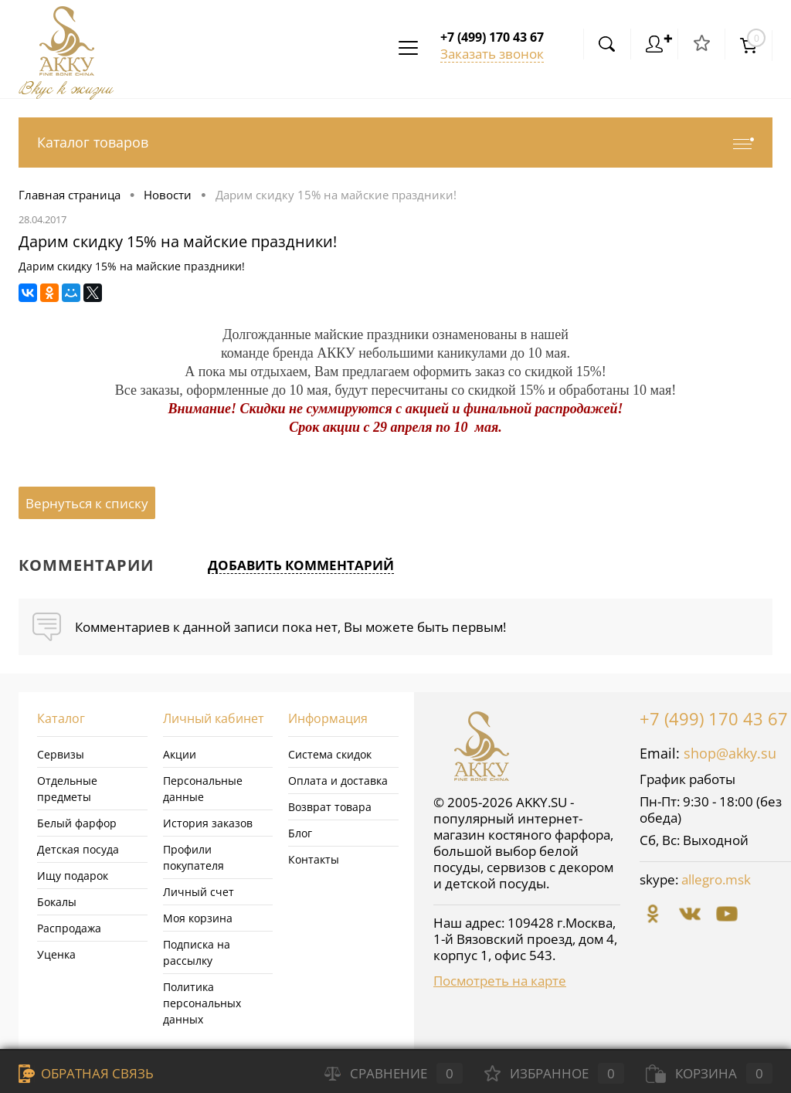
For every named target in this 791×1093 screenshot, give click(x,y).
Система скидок (330, 754)
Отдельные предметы (67, 788)
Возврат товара (330, 806)
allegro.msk (716, 879)
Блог (300, 833)
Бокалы (56, 901)
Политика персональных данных (202, 1003)
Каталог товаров (395, 142)
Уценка (56, 954)
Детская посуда (78, 849)
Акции (179, 754)
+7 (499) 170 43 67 (714, 718)
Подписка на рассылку (196, 952)
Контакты (313, 859)
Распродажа (69, 928)
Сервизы (60, 754)
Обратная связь (86, 1073)
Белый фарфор (77, 823)
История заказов (208, 823)
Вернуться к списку (86, 503)
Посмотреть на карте (499, 980)
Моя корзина (198, 918)
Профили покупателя (193, 857)
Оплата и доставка (338, 780)
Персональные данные (203, 788)
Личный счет (198, 891)
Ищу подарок (72, 875)
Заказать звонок (492, 54)
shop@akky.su (730, 753)
